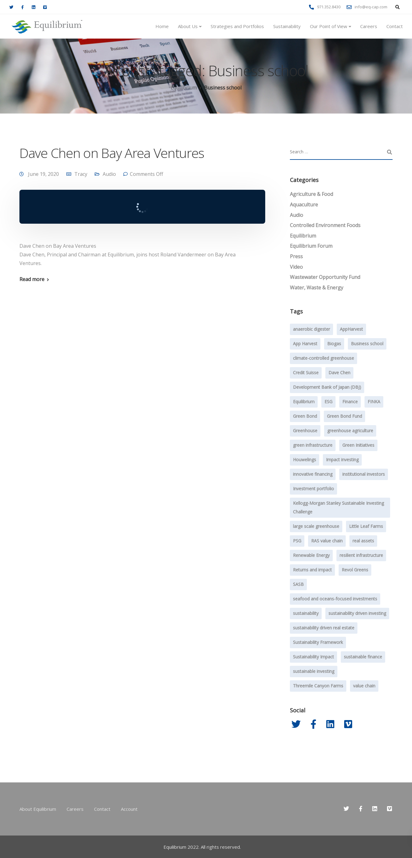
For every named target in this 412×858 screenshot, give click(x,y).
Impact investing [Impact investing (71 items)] (342, 459)
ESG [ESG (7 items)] (328, 401)
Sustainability (287, 26)
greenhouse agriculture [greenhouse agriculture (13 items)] (350, 430)
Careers (368, 26)
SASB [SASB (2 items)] (298, 584)
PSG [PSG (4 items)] (297, 541)
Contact (394, 26)
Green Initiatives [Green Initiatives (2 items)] (358, 445)
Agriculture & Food (311, 194)
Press (296, 256)
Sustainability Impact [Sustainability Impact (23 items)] (313, 657)
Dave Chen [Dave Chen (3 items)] (339, 372)
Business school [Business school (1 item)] (367, 343)
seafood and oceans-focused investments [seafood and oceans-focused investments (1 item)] (335, 599)
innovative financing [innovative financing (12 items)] (312, 474)
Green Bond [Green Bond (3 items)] (305, 416)
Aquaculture (304, 204)
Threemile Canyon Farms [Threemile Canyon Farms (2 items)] (318, 686)
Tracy (80, 174)
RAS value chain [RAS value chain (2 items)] (327, 541)
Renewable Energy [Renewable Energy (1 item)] (311, 555)
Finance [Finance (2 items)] (350, 401)
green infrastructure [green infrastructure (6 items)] (312, 445)
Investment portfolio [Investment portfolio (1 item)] (313, 488)
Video (296, 266)
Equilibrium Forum (311, 245)
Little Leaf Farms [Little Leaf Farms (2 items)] (366, 526)
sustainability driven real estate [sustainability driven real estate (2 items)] (323, 628)
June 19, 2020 (44, 174)
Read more (31, 279)
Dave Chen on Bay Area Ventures (111, 153)
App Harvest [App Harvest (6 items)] (305, 343)
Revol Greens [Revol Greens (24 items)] (355, 570)
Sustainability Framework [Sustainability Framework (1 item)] (318, 642)
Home (162, 26)
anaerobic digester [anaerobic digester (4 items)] (311, 329)
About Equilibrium (37, 809)
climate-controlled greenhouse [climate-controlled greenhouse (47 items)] (323, 358)
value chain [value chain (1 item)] (364, 686)
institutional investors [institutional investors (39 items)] (363, 474)
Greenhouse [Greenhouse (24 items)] (305, 430)
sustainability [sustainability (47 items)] (306, 613)
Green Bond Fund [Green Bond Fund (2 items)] (344, 416)
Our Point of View (328, 26)
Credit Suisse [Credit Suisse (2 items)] (306, 372)
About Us (188, 26)
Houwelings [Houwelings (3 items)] (304, 459)
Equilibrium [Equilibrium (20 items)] (304, 401)
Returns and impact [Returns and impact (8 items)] (312, 570)
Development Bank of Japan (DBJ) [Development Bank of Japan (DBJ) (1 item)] (327, 387)
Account (129, 809)
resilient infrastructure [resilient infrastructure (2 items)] (361, 555)
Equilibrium (303, 235)
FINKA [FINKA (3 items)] (374, 401)
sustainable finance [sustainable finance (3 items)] (363, 657)
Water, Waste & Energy (316, 287)
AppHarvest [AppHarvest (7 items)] (351, 329)
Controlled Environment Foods (325, 225)
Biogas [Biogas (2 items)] (334, 343)
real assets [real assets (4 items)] (363, 541)
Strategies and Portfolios (237, 26)
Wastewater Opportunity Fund (325, 277)
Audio (109, 174)
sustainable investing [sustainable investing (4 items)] (313, 671)
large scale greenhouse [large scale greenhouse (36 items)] (316, 526)
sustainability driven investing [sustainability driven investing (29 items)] (357, 613)
